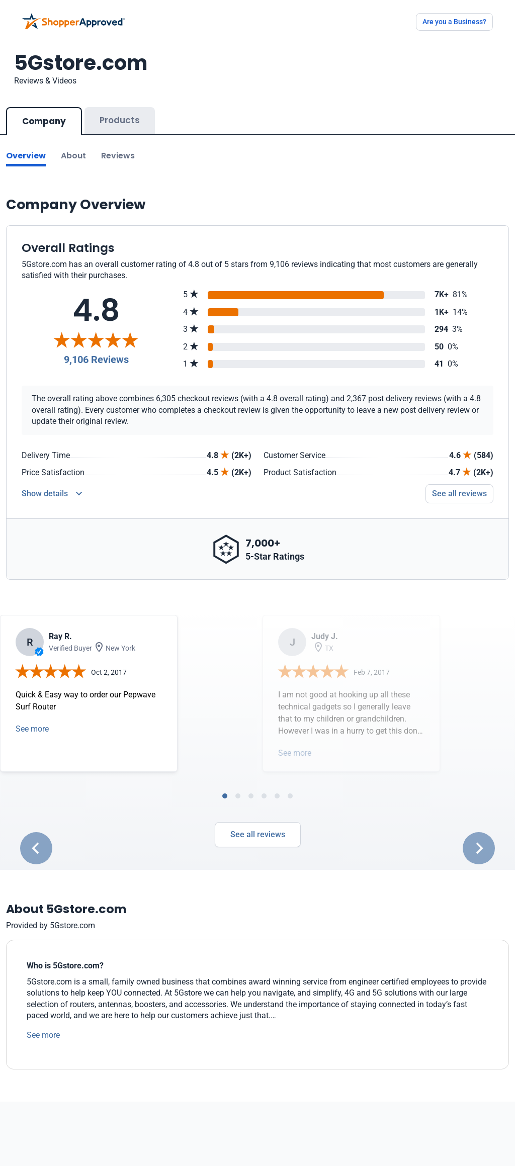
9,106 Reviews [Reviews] (96, 359)
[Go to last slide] (36, 848)
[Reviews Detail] (52, 493)
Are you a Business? (454, 22)
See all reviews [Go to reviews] (459, 493)
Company (44, 121)
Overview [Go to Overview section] (26, 155)
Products (120, 120)
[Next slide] (479, 848)
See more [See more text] (43, 1035)
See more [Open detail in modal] (32, 729)
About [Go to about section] (73, 155)
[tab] (224, 795)
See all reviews (257, 834)
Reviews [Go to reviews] (118, 155)
